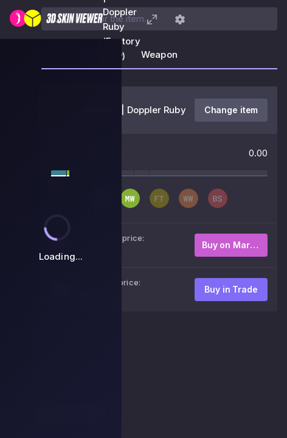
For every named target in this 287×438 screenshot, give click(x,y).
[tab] (159, 58)
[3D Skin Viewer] (56, 19)
